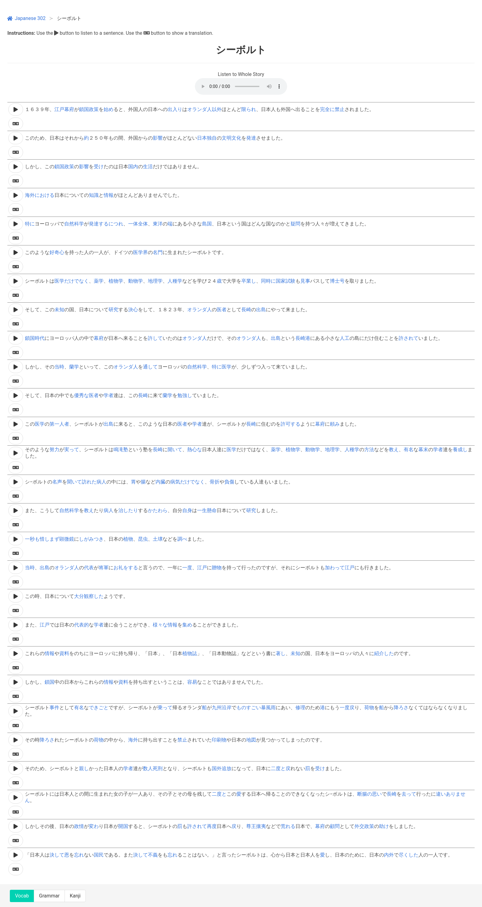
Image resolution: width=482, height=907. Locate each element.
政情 (79, 826)
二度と (278, 768)
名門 (158, 252)
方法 (369, 449)
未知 (59, 309)
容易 (192, 682)
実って (71, 449)
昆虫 (143, 539)
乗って (165, 707)
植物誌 (189, 653)
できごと (99, 707)
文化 (236, 138)
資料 (64, 653)
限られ (248, 109)
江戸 (59, 109)
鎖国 (84, 109)
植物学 (116, 281)
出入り (175, 109)
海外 (133, 740)
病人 (101, 482)
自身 (187, 510)
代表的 (81, 625)
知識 (94, 195)
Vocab (22, 896)
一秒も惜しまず (42, 539)
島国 (207, 224)
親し (84, 768)
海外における (39, 195)
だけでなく (76, 281)
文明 (226, 138)
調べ (182, 539)
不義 (153, 855)
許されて (408, 338)
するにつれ (111, 224)
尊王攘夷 (256, 826)
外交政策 (364, 826)
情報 (108, 195)
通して (150, 367)
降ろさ (401, 707)
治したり (128, 510)
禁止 (340, 109)
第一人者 (59, 424)
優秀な (81, 395)
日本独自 (207, 138)
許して (155, 338)
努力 (54, 449)
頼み (335, 424)
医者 (222, 309)
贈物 (217, 568)
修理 (300, 707)
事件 (54, 707)
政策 (94, 109)
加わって (335, 568)
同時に (268, 281)
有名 (408, 449)
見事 (305, 281)
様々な (160, 625)
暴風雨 (268, 707)
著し (281, 653)
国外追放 (221, 768)
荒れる (288, 826)
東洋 (158, 224)
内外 (389, 855)
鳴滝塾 (120, 449)
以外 (217, 109)
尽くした (408, 855)
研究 (113, 309)
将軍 (104, 568)
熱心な (194, 449)
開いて (175, 449)
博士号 (337, 281)
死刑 (158, 768)
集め (187, 625)
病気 (175, 482)
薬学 (99, 281)
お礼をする (125, 568)
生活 (148, 166)
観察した (94, 596)
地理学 (155, 281)
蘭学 (74, 367)
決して (56, 855)
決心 (133, 309)
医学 (59, 281)
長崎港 (302, 338)
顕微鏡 (66, 539)
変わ (94, 826)
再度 (212, 826)
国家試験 (285, 281)
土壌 (158, 539)
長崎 (246, 309)
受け (99, 166)
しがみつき (91, 539)
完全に (327, 109)
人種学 (175, 281)
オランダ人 (199, 109)
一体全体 (138, 224)
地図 (251, 740)
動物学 (135, 281)
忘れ (79, 855)
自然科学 (74, 224)
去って (408, 794)
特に (30, 224)
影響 (158, 138)
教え (394, 449)
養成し (460, 449)
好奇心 (56, 252)
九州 (217, 707)
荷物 (369, 707)
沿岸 (226, 707)
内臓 (160, 482)
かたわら (158, 510)
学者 (108, 395)
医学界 (140, 252)
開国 (123, 826)
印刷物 (219, 740)
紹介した (384, 653)
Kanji (75, 896)
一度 (187, 568)
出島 (261, 309)
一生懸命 (207, 510)
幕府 (69, 109)
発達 (251, 138)
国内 (133, 166)
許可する (290, 424)
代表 (89, 568)
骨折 (214, 482)
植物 (128, 539)
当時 (59, 367)
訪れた (89, 482)
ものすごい (248, 707)
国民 (99, 855)
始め (108, 109)
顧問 (335, 826)
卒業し (248, 281)
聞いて (74, 482)
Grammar (49, 896)
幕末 (423, 449)
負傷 (229, 482)
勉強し (184, 395)
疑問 (295, 224)
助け (384, 826)
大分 (79, 596)
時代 (40, 338)
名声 (57, 482)
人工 (345, 338)
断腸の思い (369, 794)
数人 (148, 768)
